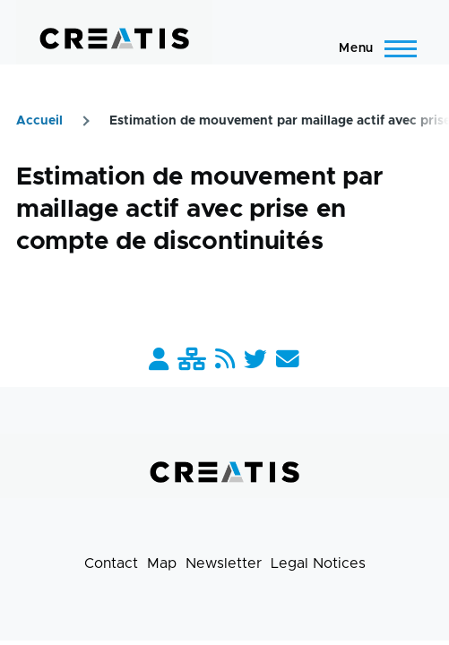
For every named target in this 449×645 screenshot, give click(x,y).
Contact (111, 563)
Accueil (39, 121)
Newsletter (224, 563)
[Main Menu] (372, 48)
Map (162, 563)
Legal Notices (318, 563)
